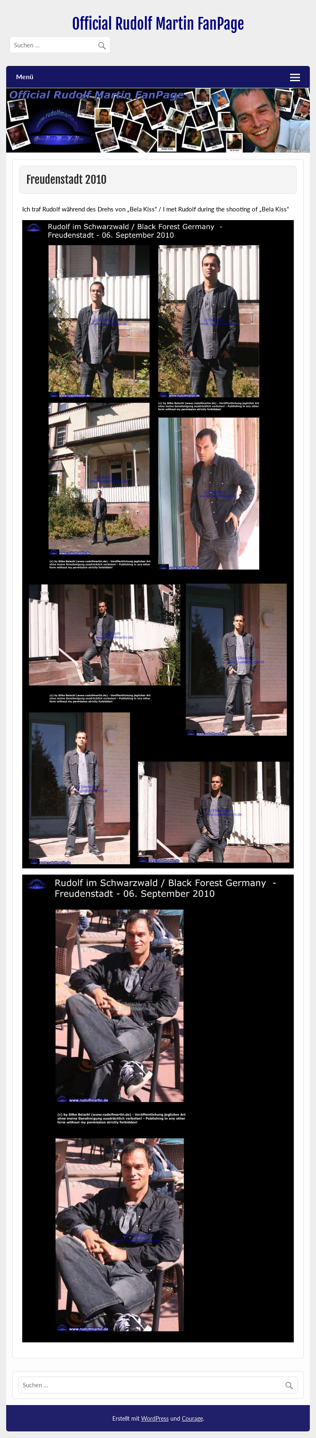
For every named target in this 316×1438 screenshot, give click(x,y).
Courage (192, 1418)
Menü (24, 76)
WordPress (155, 1418)
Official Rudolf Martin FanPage (158, 23)
